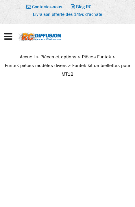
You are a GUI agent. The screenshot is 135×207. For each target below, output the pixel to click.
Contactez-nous (44, 7)
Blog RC (81, 7)
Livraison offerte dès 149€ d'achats (67, 14)
